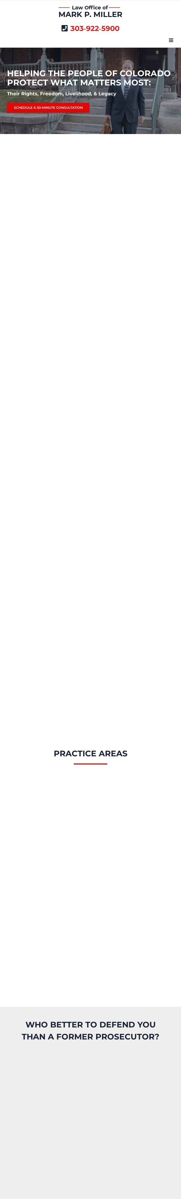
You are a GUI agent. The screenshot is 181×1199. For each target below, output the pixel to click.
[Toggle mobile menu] (171, 40)
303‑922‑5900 (94, 28)
